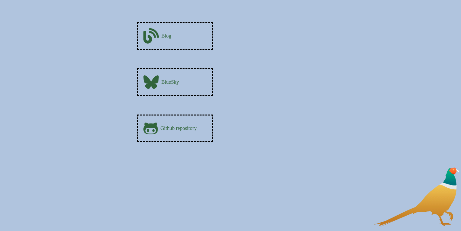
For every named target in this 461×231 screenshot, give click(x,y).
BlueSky (161, 82)
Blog (157, 36)
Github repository (170, 128)
